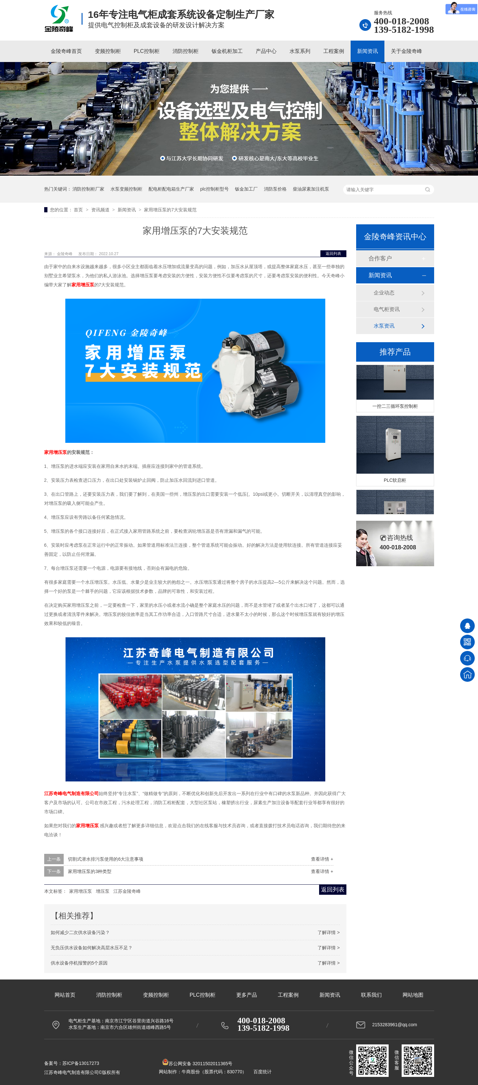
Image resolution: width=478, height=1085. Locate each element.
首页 (79, 209)
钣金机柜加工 (227, 51)
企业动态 (384, 292)
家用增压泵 (80, 891)
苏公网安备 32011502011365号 (197, 1063)
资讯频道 (101, 209)
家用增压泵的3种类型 (89, 871)
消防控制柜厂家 (88, 189)
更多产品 (246, 995)
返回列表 (333, 253)
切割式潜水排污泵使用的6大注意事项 (105, 859)
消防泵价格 (275, 189)
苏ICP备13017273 (80, 1063)
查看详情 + (322, 859)
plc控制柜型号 (214, 189)
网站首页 (65, 995)
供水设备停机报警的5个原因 (79, 963)
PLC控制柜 (147, 51)
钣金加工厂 (246, 189)
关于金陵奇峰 (406, 51)
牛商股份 (191, 1071)
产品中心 (266, 51)
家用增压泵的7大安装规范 (170, 209)
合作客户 (380, 258)
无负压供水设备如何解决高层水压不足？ (92, 947)
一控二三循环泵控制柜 (395, 406)
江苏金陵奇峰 (127, 891)
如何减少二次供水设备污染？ (80, 932)
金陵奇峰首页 (66, 51)
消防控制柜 (186, 51)
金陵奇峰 (65, 254)
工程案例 (333, 51)
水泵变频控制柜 (126, 189)
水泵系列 (300, 51)
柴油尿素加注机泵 (311, 189)
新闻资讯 (367, 51)
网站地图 (413, 995)
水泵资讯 (384, 326)
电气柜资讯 (387, 309)
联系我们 (371, 995)
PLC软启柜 (395, 480)
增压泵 (103, 891)
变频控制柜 (108, 51)
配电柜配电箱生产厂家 (171, 189)
